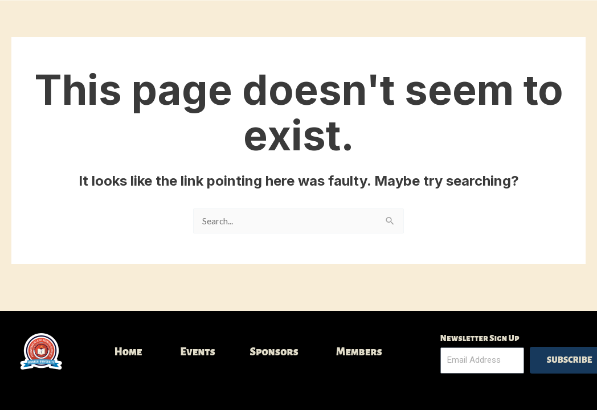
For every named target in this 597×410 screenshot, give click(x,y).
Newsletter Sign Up (480, 338)
